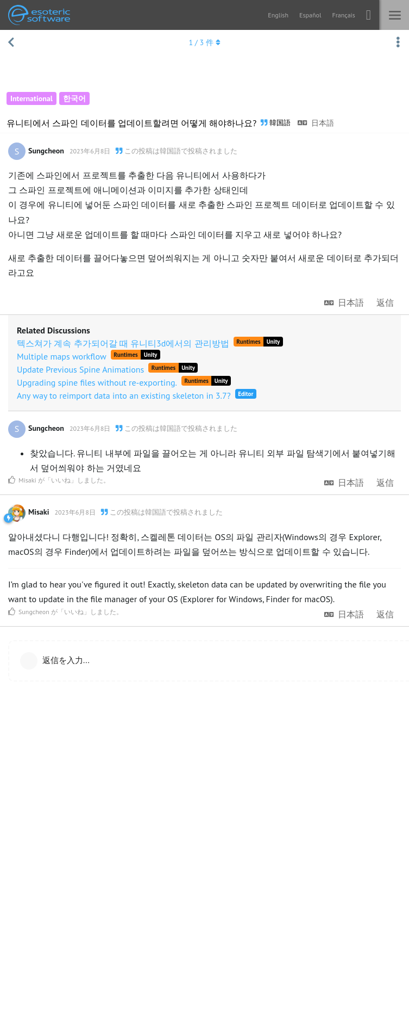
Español (310, 15)
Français (343, 15)
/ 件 (204, 42)
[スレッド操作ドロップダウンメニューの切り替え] (398, 42)
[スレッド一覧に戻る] (11, 42)
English (278, 15)
